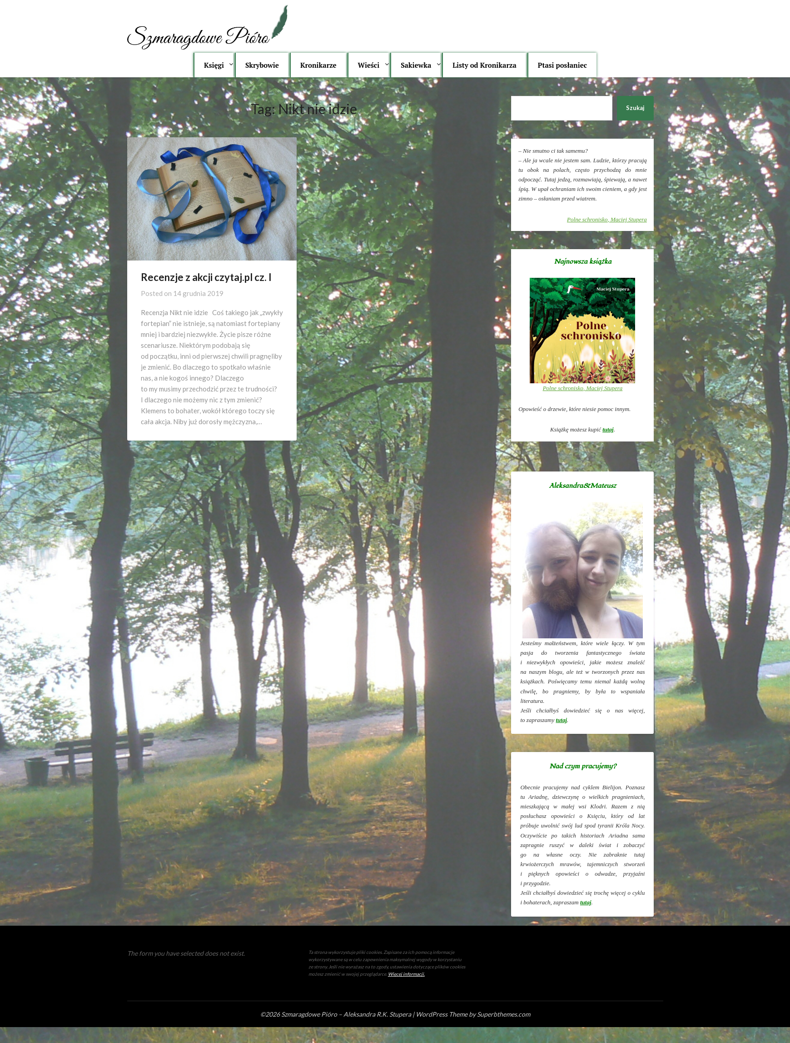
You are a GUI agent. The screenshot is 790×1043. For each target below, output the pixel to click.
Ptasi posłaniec (562, 65)
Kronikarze (318, 65)
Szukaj (635, 107)
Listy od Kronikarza (484, 65)
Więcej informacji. (406, 974)
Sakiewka (416, 65)
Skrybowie (262, 65)
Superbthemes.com (503, 1014)
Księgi (214, 65)
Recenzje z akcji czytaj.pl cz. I (206, 277)
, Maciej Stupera (607, 219)
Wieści (369, 65)
